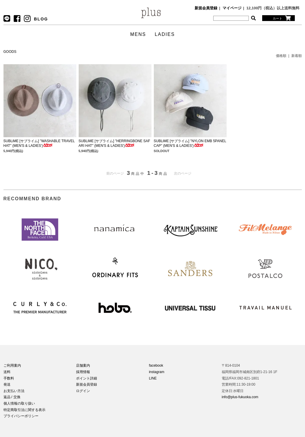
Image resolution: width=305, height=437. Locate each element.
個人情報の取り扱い (19, 403)
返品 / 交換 (11, 397)
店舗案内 (83, 365)
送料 (6, 372)
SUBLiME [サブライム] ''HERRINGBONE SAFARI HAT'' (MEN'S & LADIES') (114, 143)
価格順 (281, 56)
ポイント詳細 (86, 378)
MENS (138, 34)
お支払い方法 (13, 391)
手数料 (8, 378)
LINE (153, 378)
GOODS (10, 52)
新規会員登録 (206, 8)
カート (282, 18)
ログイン (83, 391)
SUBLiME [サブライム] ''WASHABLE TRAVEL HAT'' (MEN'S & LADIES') (39, 143)
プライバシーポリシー (20, 416)
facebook (156, 365)
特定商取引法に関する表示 (24, 410)
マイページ (232, 8)
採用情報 (83, 372)
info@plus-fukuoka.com (240, 397)
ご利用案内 (12, 365)
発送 (6, 384)
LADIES (165, 34)
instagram (156, 372)
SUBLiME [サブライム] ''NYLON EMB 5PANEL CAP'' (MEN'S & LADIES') (190, 143)
